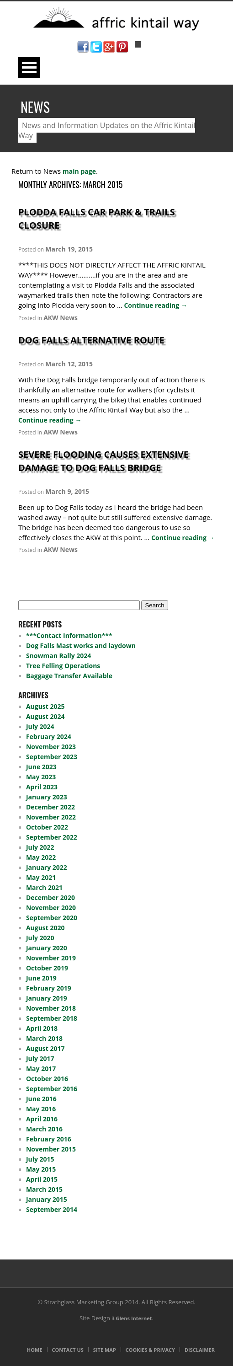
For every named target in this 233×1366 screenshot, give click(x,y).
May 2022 (41, 857)
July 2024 (40, 726)
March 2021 (44, 887)
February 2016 (48, 1139)
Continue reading (155, 305)
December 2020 (50, 897)
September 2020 (51, 917)
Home (34, 1349)
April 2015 (42, 1179)
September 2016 (51, 1088)
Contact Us (68, 1349)
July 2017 (40, 1058)
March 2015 (44, 1189)
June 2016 (41, 1098)
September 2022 (51, 837)
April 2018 (42, 1028)
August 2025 (45, 706)
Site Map (104, 1349)
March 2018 (44, 1038)
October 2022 (47, 827)
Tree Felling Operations (63, 665)
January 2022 (46, 867)
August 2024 (45, 716)
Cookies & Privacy (150, 1349)
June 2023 (41, 766)
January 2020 (46, 947)
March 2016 (44, 1129)
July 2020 (40, 937)
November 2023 (51, 746)
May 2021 (41, 877)
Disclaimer (200, 1349)
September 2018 (51, 1018)
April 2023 (42, 786)
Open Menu (29, 67)
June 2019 (41, 978)
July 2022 (40, 847)
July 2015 (40, 1159)
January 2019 (46, 998)
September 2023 (51, 756)
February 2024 (48, 736)
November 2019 (51, 958)
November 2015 (51, 1149)
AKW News (60, 317)
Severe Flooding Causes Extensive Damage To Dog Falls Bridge (103, 461)
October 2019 (47, 968)
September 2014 (51, 1209)
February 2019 (48, 988)
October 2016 (47, 1078)
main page (79, 171)
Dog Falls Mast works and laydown (81, 645)
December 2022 (50, 807)
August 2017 (45, 1048)
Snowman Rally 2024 (58, 655)
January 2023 (46, 797)
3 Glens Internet (131, 1318)
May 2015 (41, 1169)
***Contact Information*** (69, 635)
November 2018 (51, 1008)
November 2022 (51, 817)
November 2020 (51, 907)
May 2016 (41, 1108)
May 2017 (41, 1068)
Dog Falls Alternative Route (91, 340)
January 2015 (46, 1199)
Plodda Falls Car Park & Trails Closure (96, 218)
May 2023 (41, 776)
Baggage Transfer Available (69, 675)
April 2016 (42, 1118)
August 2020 (45, 927)
